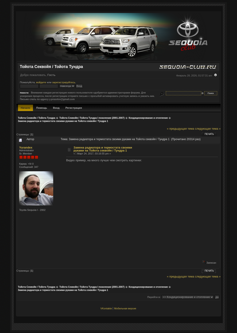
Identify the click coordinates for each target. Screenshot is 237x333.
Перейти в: (154, 297)
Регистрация (74, 107)
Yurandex (25, 147)
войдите (41, 82)
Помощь (41, 107)
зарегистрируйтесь (63, 82)
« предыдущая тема (180, 128)
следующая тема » (208, 128)
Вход (56, 107)
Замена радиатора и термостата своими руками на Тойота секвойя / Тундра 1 (102, 149)
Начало (25, 107)
